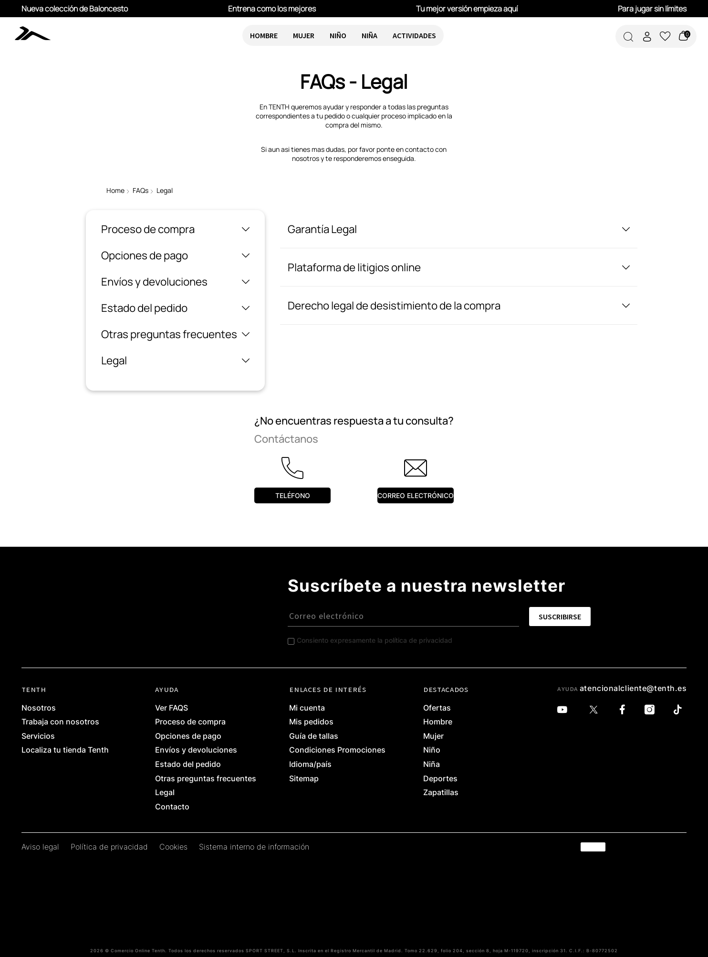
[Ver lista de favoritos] (665, 36)
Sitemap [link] (304, 779)
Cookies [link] (173, 847)
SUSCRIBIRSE (560, 616)
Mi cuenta (307, 708)
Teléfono (292, 495)
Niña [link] (431, 764)
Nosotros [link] (38, 708)
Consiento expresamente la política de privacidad (374, 640)
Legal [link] (165, 792)
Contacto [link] (172, 807)
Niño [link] (431, 750)
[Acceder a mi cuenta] (647, 37)
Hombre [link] (437, 722)
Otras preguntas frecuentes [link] (205, 779)
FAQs (140, 190)
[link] (35, 32)
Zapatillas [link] (440, 792)
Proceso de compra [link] (190, 722)
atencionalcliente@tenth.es (633, 688)
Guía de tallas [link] (313, 736)
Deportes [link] (440, 779)
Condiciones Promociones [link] (337, 750)
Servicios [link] (38, 736)
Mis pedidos (311, 722)
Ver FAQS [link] (171, 708)
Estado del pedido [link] (188, 764)
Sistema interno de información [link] (254, 847)
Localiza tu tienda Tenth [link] (65, 750)
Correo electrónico (415, 495)
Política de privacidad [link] (109, 847)
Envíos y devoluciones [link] (196, 750)
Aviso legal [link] (40, 847)
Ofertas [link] (437, 708)
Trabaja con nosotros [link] (60, 722)
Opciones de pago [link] (188, 736)
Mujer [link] (433, 736)
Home (115, 190)
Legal (164, 190)
